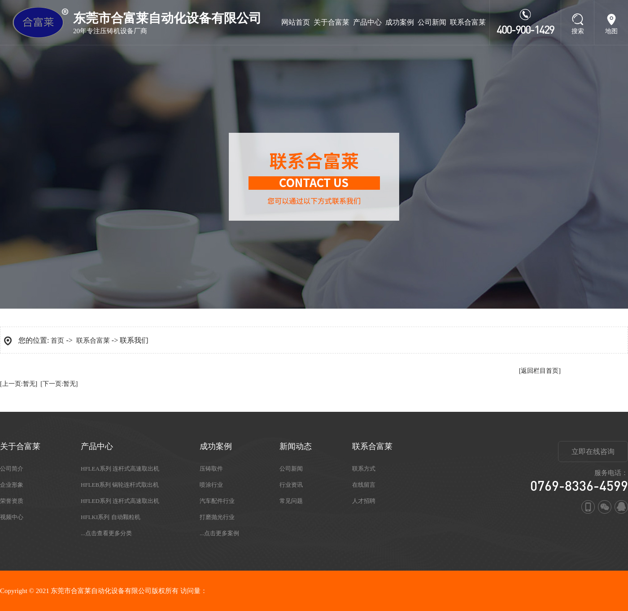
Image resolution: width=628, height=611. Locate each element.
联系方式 (363, 468)
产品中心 (367, 22)
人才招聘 (363, 501)
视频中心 (11, 517)
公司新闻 (432, 22)
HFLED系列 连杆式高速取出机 (120, 501)
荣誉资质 (11, 501)
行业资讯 (291, 484)
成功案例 (399, 22)
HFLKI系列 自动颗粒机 (110, 517)
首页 (57, 340)
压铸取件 (211, 468)
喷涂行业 (211, 484)
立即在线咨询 (593, 451)
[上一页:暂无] (18, 383)
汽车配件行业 (217, 501)
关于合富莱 (331, 22)
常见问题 (291, 501)
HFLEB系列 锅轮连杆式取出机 (120, 484)
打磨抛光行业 (217, 517)
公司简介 (11, 468)
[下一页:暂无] (59, 383)
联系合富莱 (468, 22)
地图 (611, 31)
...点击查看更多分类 (106, 533)
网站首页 (295, 22)
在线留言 (363, 484)
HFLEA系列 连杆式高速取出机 (120, 468)
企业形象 (11, 484)
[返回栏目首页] (540, 370)
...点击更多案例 (219, 533)
